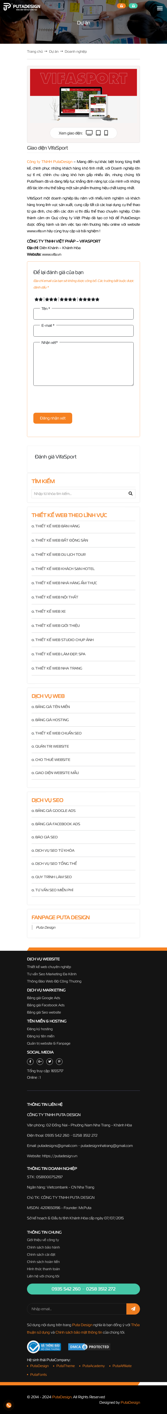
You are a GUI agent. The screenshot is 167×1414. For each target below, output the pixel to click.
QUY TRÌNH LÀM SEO (53, 877)
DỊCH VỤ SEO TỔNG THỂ (56, 863)
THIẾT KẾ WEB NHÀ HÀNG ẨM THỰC (66, 583)
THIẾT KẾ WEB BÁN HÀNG (57, 526)
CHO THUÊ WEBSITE (52, 760)
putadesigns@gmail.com (57, 1149)
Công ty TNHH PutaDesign (49, 161)
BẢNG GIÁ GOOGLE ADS (55, 811)
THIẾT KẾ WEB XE (50, 611)
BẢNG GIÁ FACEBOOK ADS (57, 824)
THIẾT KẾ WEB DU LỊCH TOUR (60, 554)
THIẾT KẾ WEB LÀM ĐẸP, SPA (60, 654)
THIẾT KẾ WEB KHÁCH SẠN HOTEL (65, 569)
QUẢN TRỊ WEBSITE (52, 746)
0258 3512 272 (85, 1139)
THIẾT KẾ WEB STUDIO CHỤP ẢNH (64, 640)
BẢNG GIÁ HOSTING (52, 720)
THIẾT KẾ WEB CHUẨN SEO (58, 733)
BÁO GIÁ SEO (46, 837)
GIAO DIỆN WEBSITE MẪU (57, 773)
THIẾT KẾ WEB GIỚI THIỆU (57, 625)
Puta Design (45, 927)
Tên (45, 308)
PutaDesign (62, 1397)
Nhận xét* (49, 342)
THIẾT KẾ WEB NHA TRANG (58, 668)
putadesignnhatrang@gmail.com (107, 1149)
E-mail (48, 325)
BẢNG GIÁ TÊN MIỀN (52, 707)
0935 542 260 (57, 1139)
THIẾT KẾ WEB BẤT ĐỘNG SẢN (61, 540)
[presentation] (66, 399)
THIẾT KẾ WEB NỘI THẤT (56, 597)
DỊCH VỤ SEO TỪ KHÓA (54, 850)
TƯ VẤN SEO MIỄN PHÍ (54, 890)
